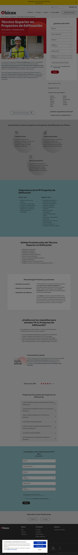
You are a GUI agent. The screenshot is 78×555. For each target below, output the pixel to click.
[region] (25, 546)
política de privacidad (12, 549)
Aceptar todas (40, 542)
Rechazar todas (39, 546)
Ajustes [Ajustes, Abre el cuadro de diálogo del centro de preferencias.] (39, 549)
